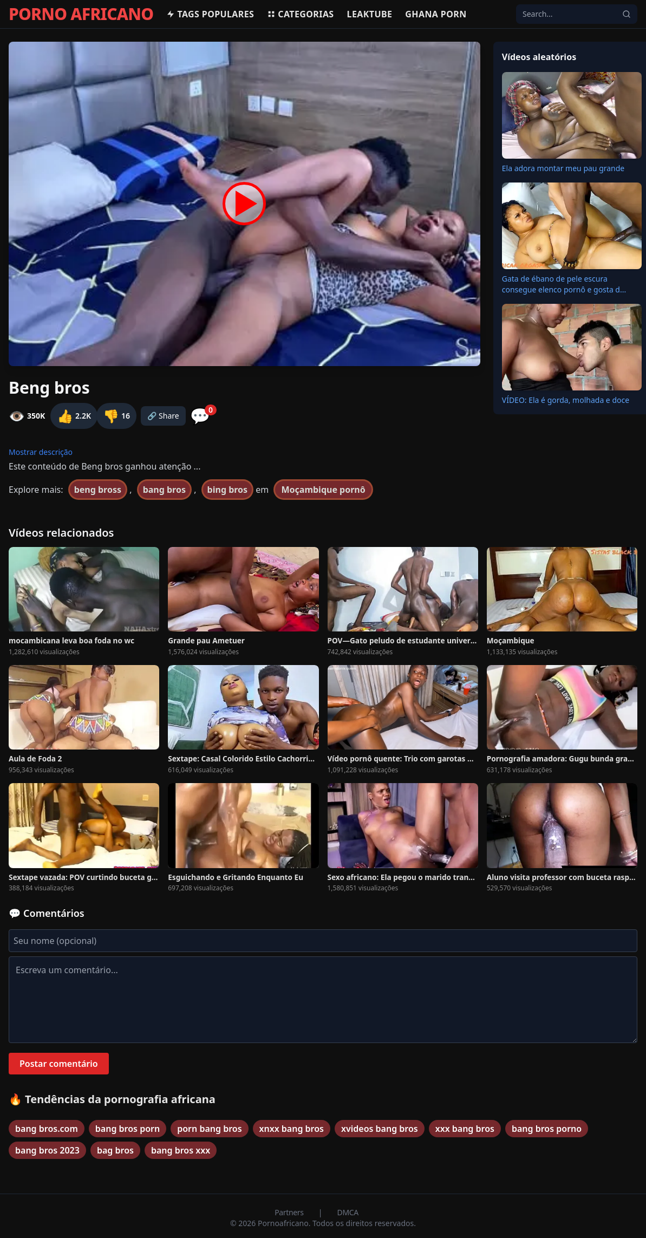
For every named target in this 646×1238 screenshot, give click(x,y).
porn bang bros (209, 1129)
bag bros (115, 1150)
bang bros (164, 490)
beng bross (97, 490)
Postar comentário (58, 1064)
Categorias (300, 14)
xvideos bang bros (379, 1129)
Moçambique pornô (323, 490)
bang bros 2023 (47, 1150)
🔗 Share (163, 416)
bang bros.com (46, 1129)
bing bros (227, 490)
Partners (290, 1212)
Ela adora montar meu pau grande (563, 168)
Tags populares (210, 14)
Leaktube (370, 14)
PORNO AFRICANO (81, 14)
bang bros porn (127, 1129)
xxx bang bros (464, 1129)
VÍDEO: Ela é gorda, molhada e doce (565, 400)
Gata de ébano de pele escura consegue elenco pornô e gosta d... (564, 284)
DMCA (347, 1212)
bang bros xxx (180, 1150)
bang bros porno (547, 1129)
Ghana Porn (435, 14)
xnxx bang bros (291, 1129)
